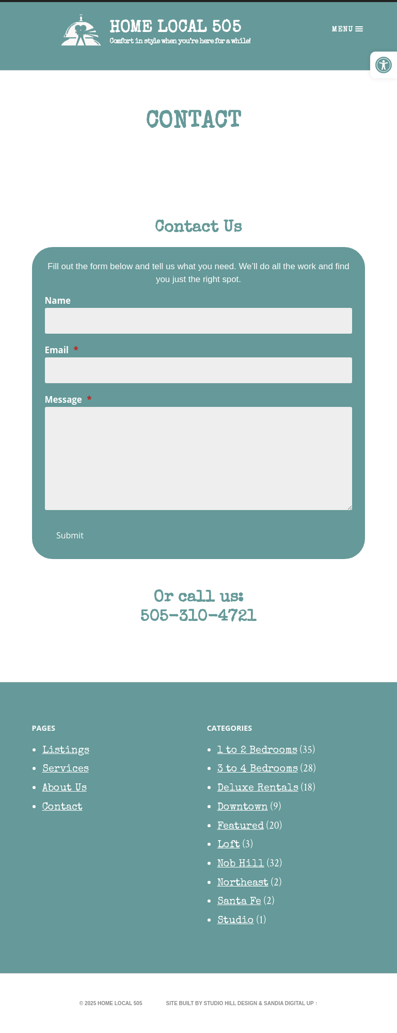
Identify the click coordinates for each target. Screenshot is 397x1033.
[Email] (199, 371)
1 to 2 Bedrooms (257, 751)
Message (68, 400)
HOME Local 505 (175, 28)
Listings (65, 751)
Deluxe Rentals (257, 789)
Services (65, 770)
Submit (70, 536)
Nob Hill (240, 865)
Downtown (242, 807)
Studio (235, 921)
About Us (64, 789)
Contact (62, 807)
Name (58, 301)
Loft (228, 846)
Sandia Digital (284, 1003)
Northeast (242, 883)
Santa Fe (239, 902)
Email (61, 350)
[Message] (199, 459)
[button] (383, 65)
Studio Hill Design (231, 1003)
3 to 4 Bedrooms (257, 770)
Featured (240, 827)
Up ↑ (312, 1003)
